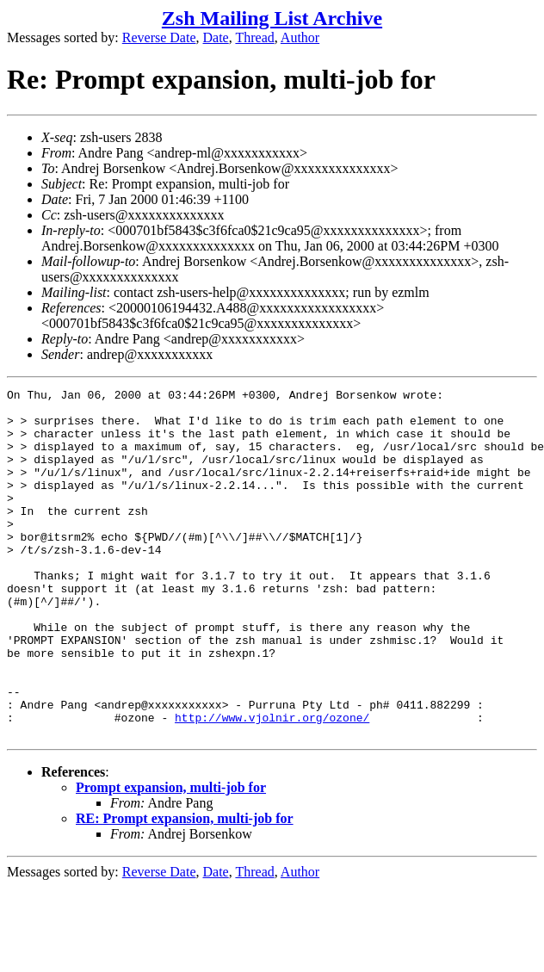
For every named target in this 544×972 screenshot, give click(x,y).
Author (300, 37)
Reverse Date (159, 37)
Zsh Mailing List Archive (272, 18)
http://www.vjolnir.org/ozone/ (272, 784)
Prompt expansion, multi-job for (171, 857)
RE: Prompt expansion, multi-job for (185, 888)
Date (216, 37)
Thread (254, 37)
